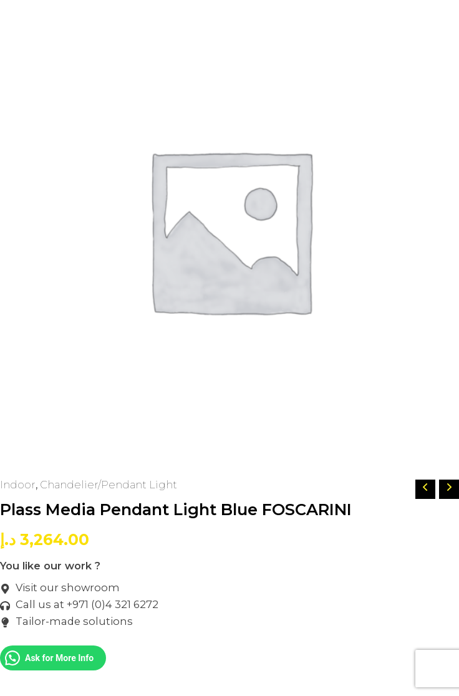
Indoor (18, 484)
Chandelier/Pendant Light (108, 484)
